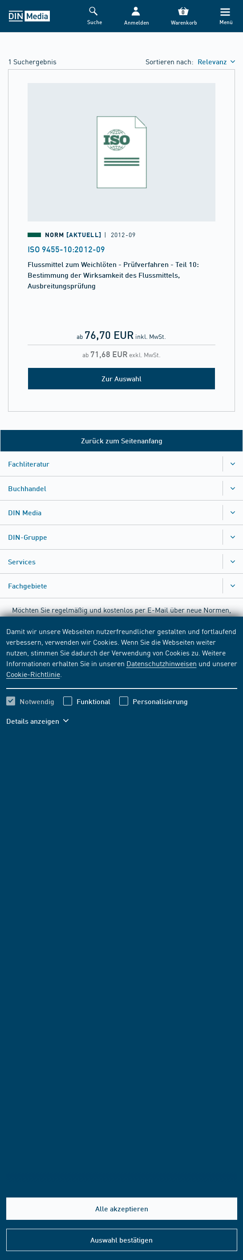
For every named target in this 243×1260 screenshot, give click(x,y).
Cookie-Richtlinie (33, 674)
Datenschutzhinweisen (161, 663)
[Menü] (225, 16)
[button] (135, 16)
